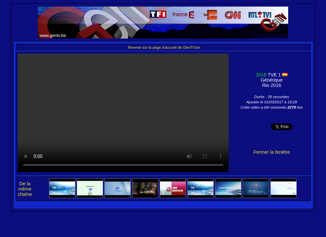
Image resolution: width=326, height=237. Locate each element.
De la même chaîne (25, 189)
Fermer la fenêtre (272, 152)
